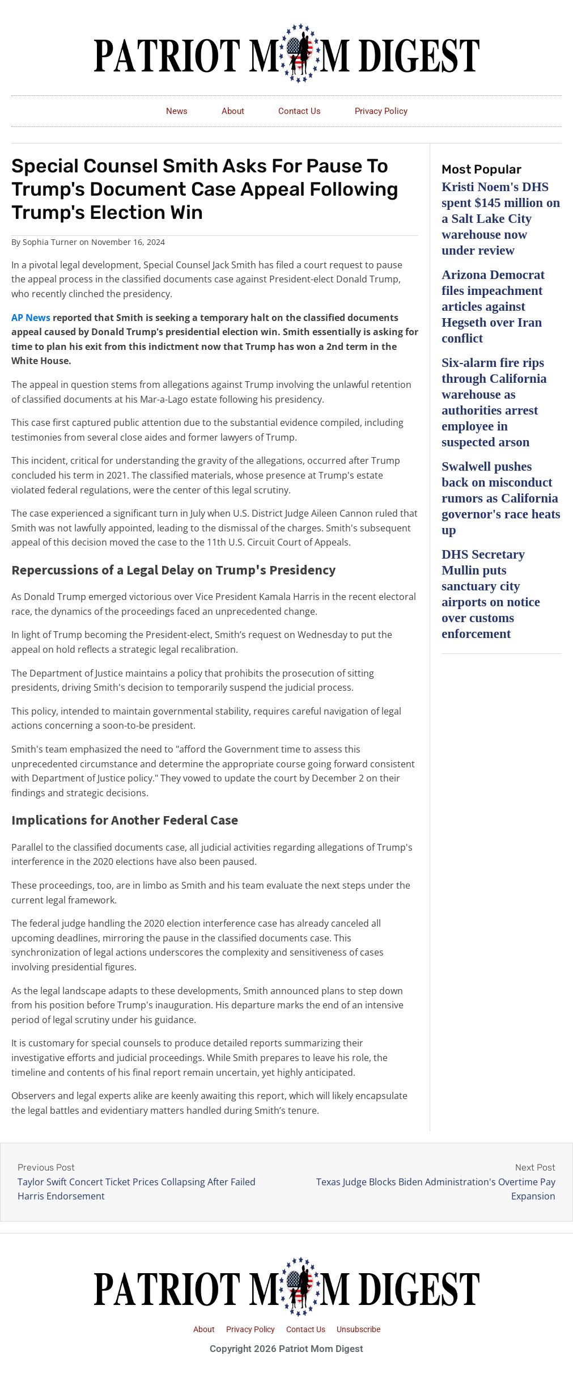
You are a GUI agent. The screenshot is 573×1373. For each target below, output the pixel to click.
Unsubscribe (358, 1329)
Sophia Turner (50, 241)
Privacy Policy (381, 111)
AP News (30, 317)
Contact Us (299, 111)
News (177, 111)
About (233, 111)
